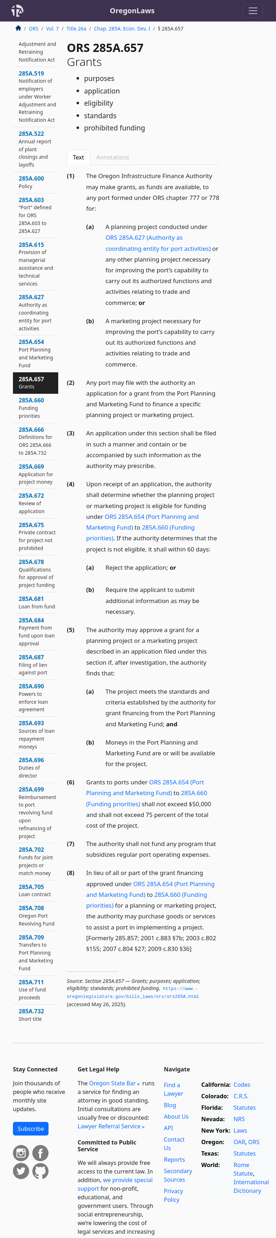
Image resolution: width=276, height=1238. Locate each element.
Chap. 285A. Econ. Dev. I (122, 28)
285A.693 (37, 734)
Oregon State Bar (112, 1083)
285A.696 (31, 767)
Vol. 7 (52, 28)
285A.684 (37, 631)
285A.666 (35, 441)
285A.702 (36, 861)
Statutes (245, 1108)
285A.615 (36, 264)
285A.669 (36, 474)
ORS (33, 28)
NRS (239, 1119)
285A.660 (31, 407)
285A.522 (35, 149)
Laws (240, 1130)
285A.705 (35, 890)
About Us (176, 1116)
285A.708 (37, 915)
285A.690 (33, 697)
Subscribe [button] (31, 1129)
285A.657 (31, 382)
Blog (170, 1105)
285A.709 (36, 952)
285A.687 (33, 664)
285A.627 (35, 312)
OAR (239, 1142)
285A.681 (37, 602)
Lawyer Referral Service (109, 1126)
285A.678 (37, 573)
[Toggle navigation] (253, 11)
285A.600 (31, 182)
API (168, 1128)
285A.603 (35, 215)
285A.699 (37, 812)
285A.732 (31, 1014)
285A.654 (36, 353)
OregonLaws (132, 10)
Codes (242, 1085)
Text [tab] (78, 157)
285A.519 (37, 97)
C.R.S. (241, 1096)
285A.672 (32, 503)
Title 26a (76, 28)
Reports (174, 1159)
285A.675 (37, 536)
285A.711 (32, 989)
